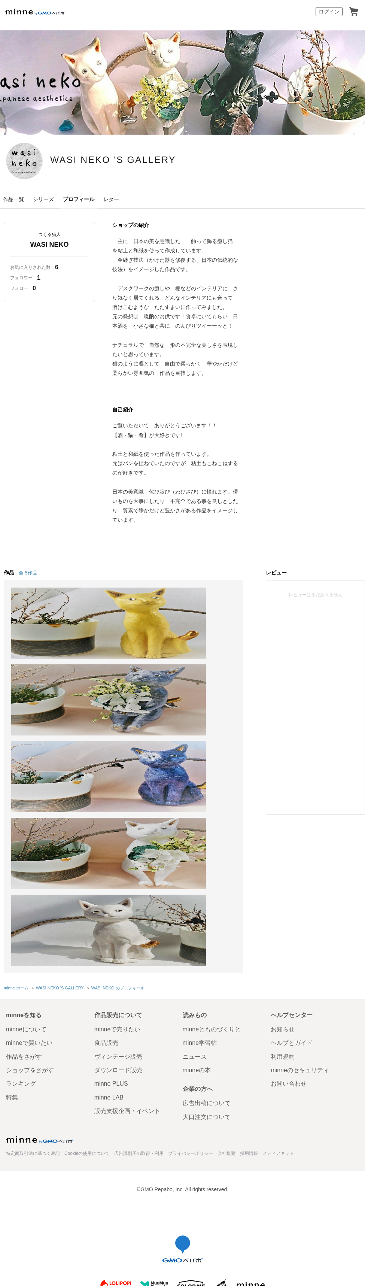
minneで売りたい (117, 869)
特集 (12, 937)
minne (39, 979)
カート (354, 12)
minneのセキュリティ (300, 910)
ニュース (195, 896)
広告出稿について (207, 943)
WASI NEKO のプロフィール (117, 828)
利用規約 (283, 896)
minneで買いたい (29, 883)
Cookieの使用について (87, 993)
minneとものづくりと (212, 869)
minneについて (26, 869)
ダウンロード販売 (118, 910)
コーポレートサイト (145, 1189)
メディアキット (278, 993)
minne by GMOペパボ (35, 12)
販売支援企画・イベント (127, 951)
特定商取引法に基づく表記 (33, 993)
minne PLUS (111, 923)
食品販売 (106, 883)
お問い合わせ (289, 923)
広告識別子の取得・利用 (139, 993)
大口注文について (207, 956)
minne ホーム (16, 828)
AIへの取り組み (225, 1189)
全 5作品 (28, 573)
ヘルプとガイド (292, 883)
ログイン (329, 12)
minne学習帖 (200, 883)
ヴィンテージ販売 (118, 896)
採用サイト (188, 1189)
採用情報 (249, 993)
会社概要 (226, 993)
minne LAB (109, 937)
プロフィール (78, 199)
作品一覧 (13, 199)
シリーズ (43, 199)
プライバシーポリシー (190, 993)
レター (111, 199)
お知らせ (283, 869)
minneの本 (197, 910)
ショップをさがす (30, 910)
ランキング (21, 923)
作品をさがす (24, 896)
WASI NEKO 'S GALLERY (152, 160)
